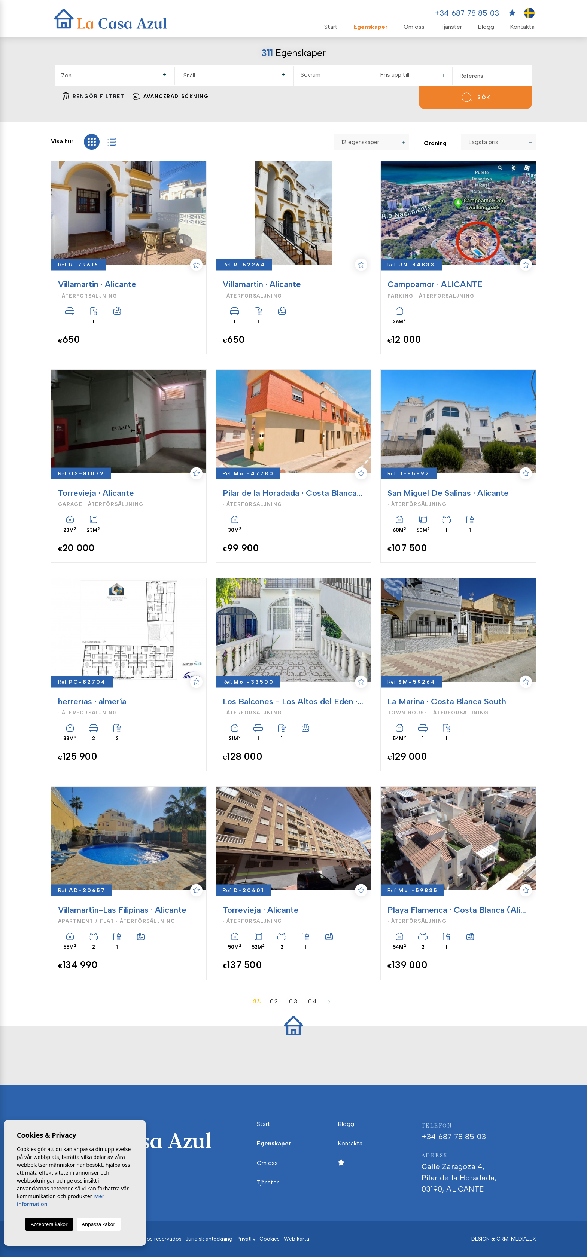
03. (294, 1001)
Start (331, 26)
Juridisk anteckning (209, 1239)
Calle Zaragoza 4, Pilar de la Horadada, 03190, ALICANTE (479, 1171)
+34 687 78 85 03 (467, 13)
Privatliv (246, 1239)
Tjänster (451, 26)
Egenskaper (370, 26)
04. (313, 1001)
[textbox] (116, 75)
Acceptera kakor (49, 1224)
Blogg (486, 26)
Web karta (296, 1239)
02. (275, 1001)
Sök (475, 97)
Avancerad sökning (170, 96)
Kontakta (522, 26)
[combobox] (114, 76)
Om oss (414, 26)
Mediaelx (523, 1239)
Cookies (269, 1239)
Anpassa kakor (98, 1224)
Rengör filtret (93, 96)
